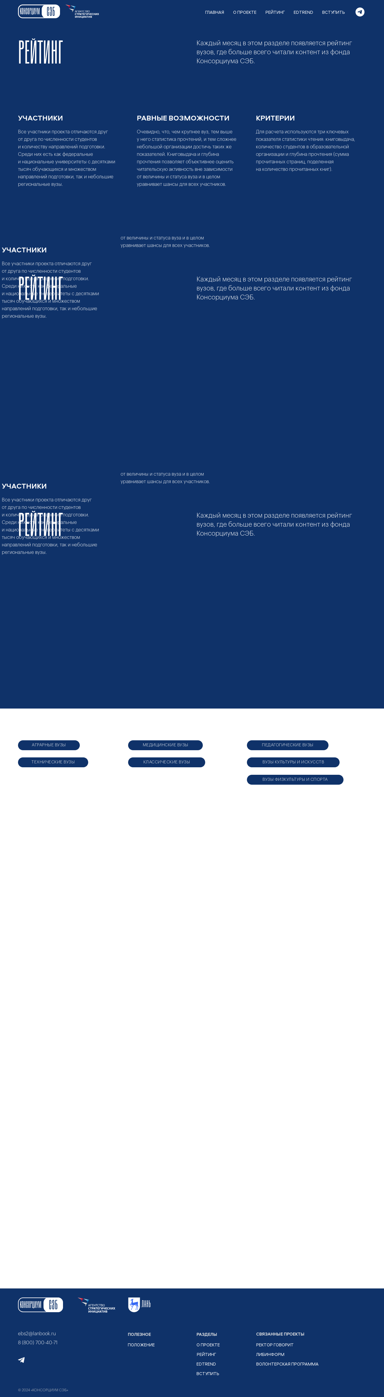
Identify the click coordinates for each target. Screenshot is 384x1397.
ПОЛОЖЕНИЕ (141, 1345)
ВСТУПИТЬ (333, 12)
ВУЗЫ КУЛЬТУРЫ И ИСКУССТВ (293, 762)
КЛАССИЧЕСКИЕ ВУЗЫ (166, 762)
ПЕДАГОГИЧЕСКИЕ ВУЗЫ (288, 745)
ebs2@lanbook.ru (37, 1333)
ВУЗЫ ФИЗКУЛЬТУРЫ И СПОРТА (295, 779)
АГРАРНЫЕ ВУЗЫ (49, 745)
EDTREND (303, 12)
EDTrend (206, 1364)
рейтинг (206, 1354)
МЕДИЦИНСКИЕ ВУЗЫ (165, 745)
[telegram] (360, 11)
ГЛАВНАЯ (214, 12)
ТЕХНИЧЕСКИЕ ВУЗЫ (53, 762)
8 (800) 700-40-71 (38, 1342)
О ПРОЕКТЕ (244, 12)
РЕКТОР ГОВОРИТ (275, 1345)
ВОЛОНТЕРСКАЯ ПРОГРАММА (287, 1364)
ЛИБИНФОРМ (270, 1354)
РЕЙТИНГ (275, 12)
